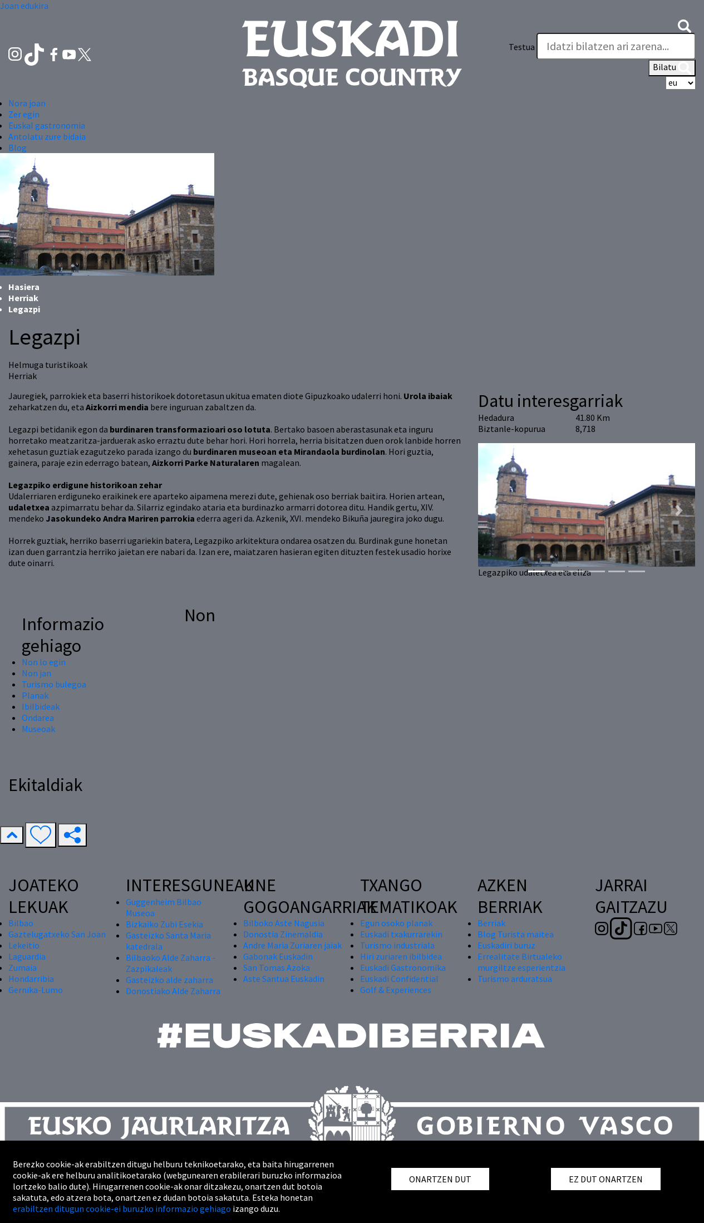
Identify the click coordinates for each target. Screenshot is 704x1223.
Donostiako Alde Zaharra (173, 990)
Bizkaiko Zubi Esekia (164, 924)
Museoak (38, 728)
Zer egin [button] (24, 114)
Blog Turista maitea (515, 934)
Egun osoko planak (396, 923)
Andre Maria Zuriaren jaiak (292, 945)
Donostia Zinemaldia (283, 934)
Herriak (23, 297)
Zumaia (22, 967)
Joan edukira (24, 5)
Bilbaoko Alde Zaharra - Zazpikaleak (170, 963)
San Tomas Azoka (276, 967)
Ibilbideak (41, 706)
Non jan (36, 673)
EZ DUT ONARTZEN (606, 1179)
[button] (684, 24)
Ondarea (38, 717)
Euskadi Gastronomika (403, 967)
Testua (522, 46)
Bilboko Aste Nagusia (283, 923)
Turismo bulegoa (54, 684)
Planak (35, 695)
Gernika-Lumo (35, 989)
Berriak (491, 923)
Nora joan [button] (27, 103)
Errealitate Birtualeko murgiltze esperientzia (521, 962)
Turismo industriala (397, 945)
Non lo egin (44, 661)
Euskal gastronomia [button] (46, 125)
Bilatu (672, 68)
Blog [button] (17, 147)
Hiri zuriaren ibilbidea (401, 956)
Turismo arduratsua (514, 978)
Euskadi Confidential (399, 978)
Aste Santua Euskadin (283, 978)
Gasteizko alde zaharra (169, 979)
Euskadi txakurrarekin (401, 934)
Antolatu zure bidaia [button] (47, 136)
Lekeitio (24, 945)
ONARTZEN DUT (440, 1179)
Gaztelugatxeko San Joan (57, 934)
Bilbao (20, 923)
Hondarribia (31, 978)
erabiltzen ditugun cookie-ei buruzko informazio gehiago (122, 1208)
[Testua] (616, 46)
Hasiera (24, 286)
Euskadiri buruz (506, 945)
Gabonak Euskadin (278, 956)
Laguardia (27, 956)
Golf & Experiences (395, 989)
